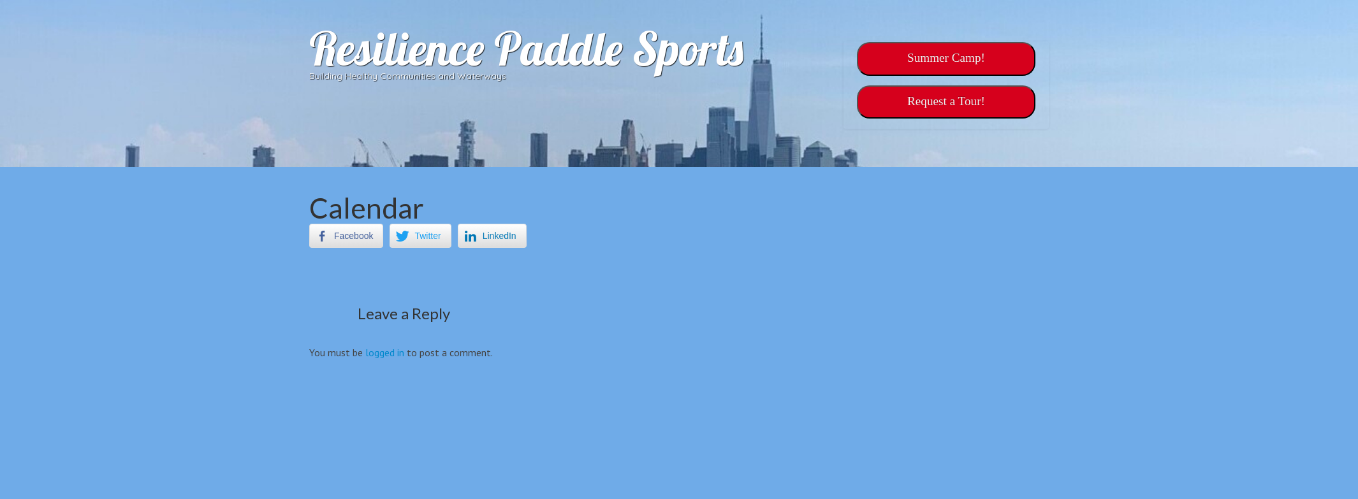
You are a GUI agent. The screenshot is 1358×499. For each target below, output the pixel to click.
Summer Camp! (946, 57)
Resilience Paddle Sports (526, 48)
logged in (384, 352)
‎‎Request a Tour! (946, 101)
